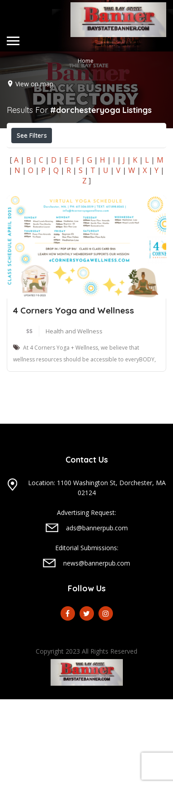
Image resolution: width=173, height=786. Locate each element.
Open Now (37, 155)
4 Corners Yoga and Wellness (73, 397)
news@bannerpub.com (96, 650)
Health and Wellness (74, 418)
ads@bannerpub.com (97, 614)
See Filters (32, 135)
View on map (34, 84)
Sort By (32, 196)
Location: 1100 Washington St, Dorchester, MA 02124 (97, 574)
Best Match (105, 176)
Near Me (52, 175)
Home (86, 61)
